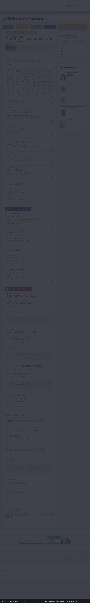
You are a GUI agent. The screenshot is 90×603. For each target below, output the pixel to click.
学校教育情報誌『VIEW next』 (17, 9)
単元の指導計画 (11, 324)
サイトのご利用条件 (31, 2)
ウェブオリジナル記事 (8, 26)
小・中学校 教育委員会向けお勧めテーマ (72, 9)
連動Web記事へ (31, 332)
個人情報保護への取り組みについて (74, 594)
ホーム (5, 12)
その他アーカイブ (50, 26)
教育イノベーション (82, 5)
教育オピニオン (49, 5)
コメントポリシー (42, 2)
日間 (64, 113)
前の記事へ (10, 548)
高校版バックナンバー (30, 12)
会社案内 (85, 594)
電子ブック (31, 52)
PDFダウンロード (47, 99)
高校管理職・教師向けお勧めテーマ (44, 9)
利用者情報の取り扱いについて (56, 2)
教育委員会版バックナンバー (36, 26)
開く (74, 2)
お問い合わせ (68, 2)
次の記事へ (48, 548)
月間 (81, 113)
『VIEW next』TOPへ (55, 19)
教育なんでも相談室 (61, 5)
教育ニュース (35, 5)
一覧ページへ (29, 548)
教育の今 (72, 5)
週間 (73, 113)
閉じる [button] (85, 600)
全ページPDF (42, 52)
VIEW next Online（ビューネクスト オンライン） (9, 580)
